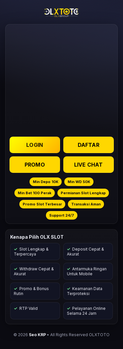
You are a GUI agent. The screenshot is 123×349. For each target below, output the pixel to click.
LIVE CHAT (88, 164)
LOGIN (34, 145)
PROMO (35, 164)
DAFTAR (88, 145)
